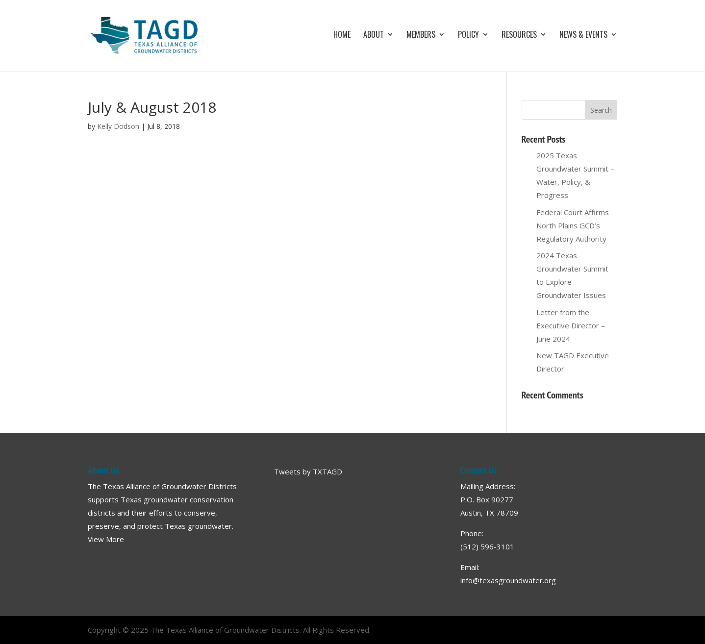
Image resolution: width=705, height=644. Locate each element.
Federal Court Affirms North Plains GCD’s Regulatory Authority (572, 225)
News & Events (583, 35)
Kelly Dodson (118, 126)
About (373, 35)
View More (106, 539)
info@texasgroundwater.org (508, 580)
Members (420, 35)
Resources (519, 35)
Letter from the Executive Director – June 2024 (570, 325)
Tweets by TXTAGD (308, 471)
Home (342, 35)
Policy (468, 35)
